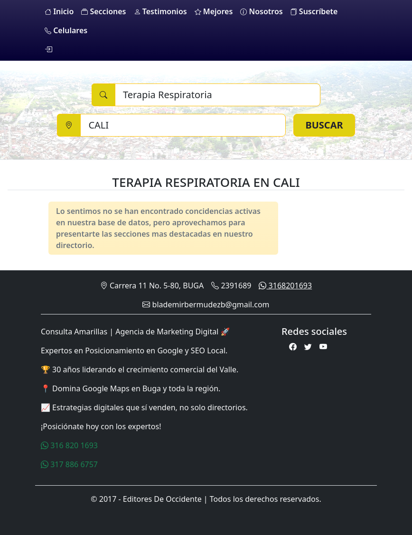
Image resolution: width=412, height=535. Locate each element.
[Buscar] (217, 94)
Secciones (103, 11)
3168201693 (285, 285)
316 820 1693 (69, 445)
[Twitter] (308, 346)
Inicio (59, 11)
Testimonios (160, 11)
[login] (48, 49)
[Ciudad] (183, 125)
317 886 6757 (69, 464)
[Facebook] (293, 346)
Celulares (66, 30)
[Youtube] (323, 346)
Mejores (214, 11)
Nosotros (261, 11)
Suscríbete (314, 11)
